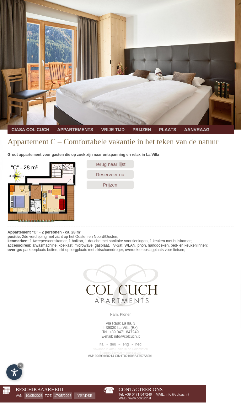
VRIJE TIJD (113, 129)
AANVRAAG (197, 129)
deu (113, 344)
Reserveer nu (110, 174)
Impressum (133, 352)
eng (126, 344)
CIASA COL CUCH (31, 129)
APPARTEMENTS (75, 129)
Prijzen (110, 184)
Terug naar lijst (110, 164)
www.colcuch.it (139, 398)
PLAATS (167, 129)
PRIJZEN (141, 129)
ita (101, 344)
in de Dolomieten (136, 349)
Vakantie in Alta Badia (108, 349)
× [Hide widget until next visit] (20, 365)
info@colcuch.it (127, 336)
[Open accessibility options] (14, 372)
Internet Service (111, 352)
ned (138, 344)
